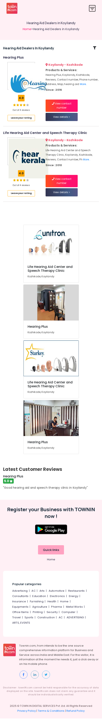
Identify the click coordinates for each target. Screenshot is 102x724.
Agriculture (39, 612)
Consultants (20, 602)
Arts (42, 596)
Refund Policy (75, 716)
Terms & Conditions (51, 716)
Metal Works (74, 612)
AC (33, 596)
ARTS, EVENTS (21, 628)
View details (61, 119)
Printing (38, 618)
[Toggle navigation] (92, 8)
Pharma (56, 612)
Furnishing (37, 607)
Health (51, 607)
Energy (73, 602)
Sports (29, 623)
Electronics (57, 602)
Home (27, 29)
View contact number (61, 108)
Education (39, 602)
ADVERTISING (75, 623)
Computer (69, 618)
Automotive (56, 596)
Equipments (20, 612)
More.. (83, 87)
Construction (46, 623)
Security (52, 618)
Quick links (51, 555)
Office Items (20, 618)
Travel (16, 623)
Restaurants (76, 596)
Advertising (20, 596)
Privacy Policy (26, 716)
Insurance (19, 607)
